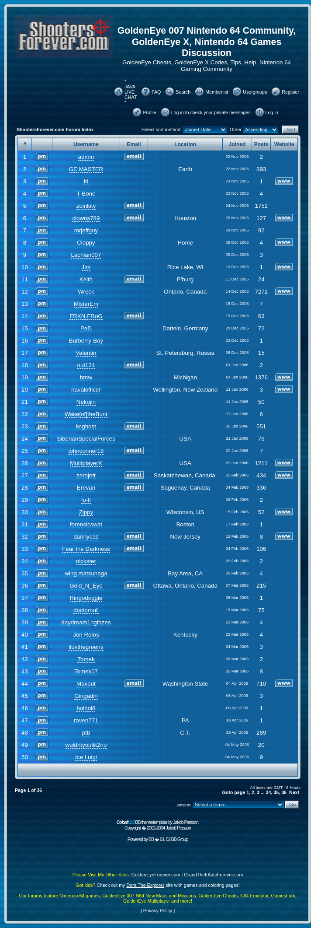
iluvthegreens (86, 647)
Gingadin (85, 696)
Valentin (86, 353)
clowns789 (86, 218)
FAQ (156, 92)
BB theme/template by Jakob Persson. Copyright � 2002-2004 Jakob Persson (157, 824)
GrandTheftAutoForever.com (213, 874)
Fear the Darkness (86, 549)
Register (290, 92)
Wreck (86, 291)
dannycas (85, 536)
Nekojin (86, 402)
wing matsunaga (86, 573)
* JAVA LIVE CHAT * (130, 92)
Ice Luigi (86, 757)
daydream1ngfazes (86, 622)
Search (183, 92)
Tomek (85, 659)
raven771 (86, 720)
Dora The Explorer (145, 885)
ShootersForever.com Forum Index (55, 129)
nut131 (86, 365)
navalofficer (86, 389)
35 (276, 792)
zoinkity (86, 206)
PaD (86, 328)
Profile (149, 112)
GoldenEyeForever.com (155, 874)
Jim (86, 267)
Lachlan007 (86, 255)
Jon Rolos (86, 634)
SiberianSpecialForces (86, 438)
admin (86, 157)
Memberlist (216, 92)
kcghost (86, 426)
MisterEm (86, 304)
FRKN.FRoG (86, 316)
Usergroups (255, 92)
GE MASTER (86, 169)
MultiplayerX (86, 463)
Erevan (86, 487)
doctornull (86, 610)
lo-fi (85, 500)
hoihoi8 (85, 708)
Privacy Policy (157, 910)
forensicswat (86, 524)
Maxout (86, 683)
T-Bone (85, 193)
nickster (86, 561)
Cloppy (86, 242)
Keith (86, 279)
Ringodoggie (86, 598)
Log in (272, 112)
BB (151, 839)
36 (284, 792)
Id (85, 181)
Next (294, 792)
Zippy (86, 512)
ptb (86, 732)
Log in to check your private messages (211, 112)
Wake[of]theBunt (86, 414)
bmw (86, 377)
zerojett (86, 475)
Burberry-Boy (86, 340)
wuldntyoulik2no (86, 745)
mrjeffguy (86, 230)
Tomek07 (86, 671)
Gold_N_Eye (86, 585)
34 (268, 792)
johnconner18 (86, 451)
